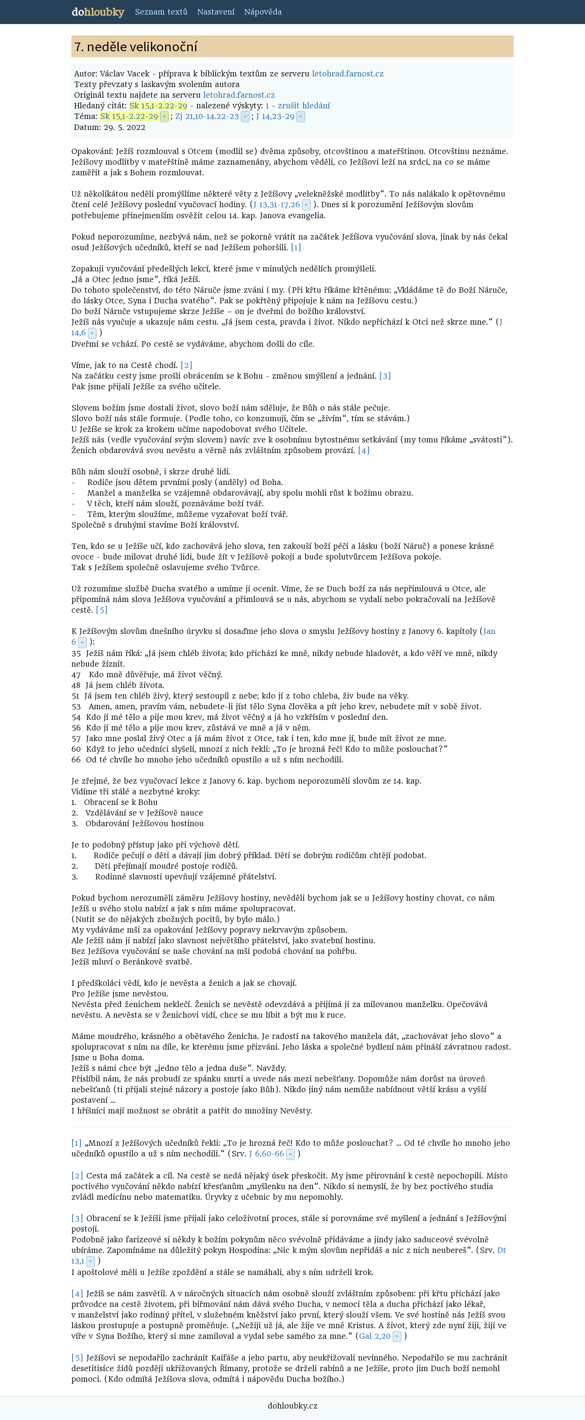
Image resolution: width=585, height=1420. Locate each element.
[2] (187, 365)
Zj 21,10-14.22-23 (207, 116)
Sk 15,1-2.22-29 (158, 105)
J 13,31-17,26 (276, 204)
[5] (102, 610)
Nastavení (216, 12)
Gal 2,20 (375, 1336)
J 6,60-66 (266, 1153)
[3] (385, 376)
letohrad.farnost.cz (348, 73)
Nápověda (263, 12)
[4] (364, 450)
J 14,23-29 (275, 116)
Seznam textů (161, 12)
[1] (296, 247)
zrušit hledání (304, 105)
